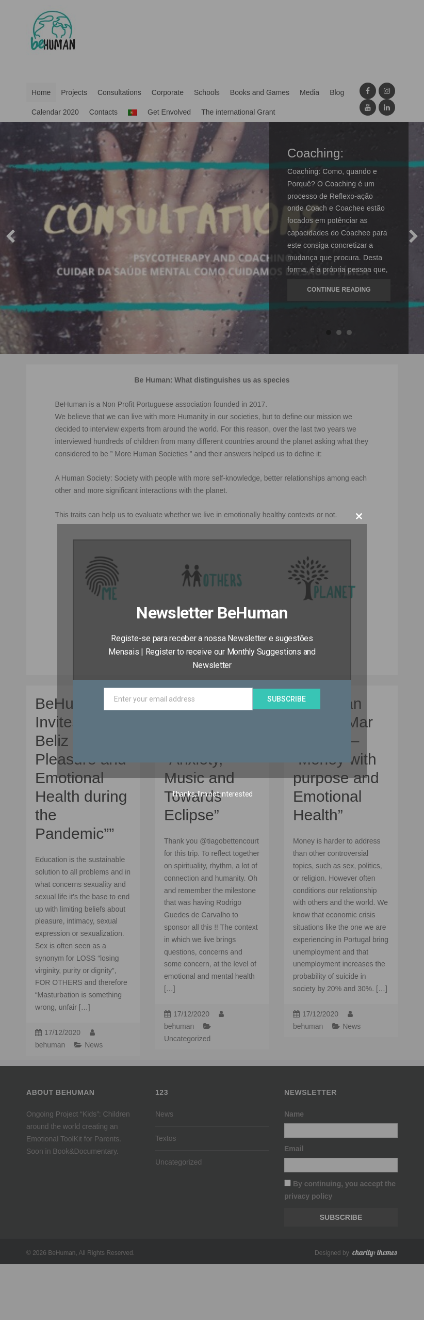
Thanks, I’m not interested (212, 794)
